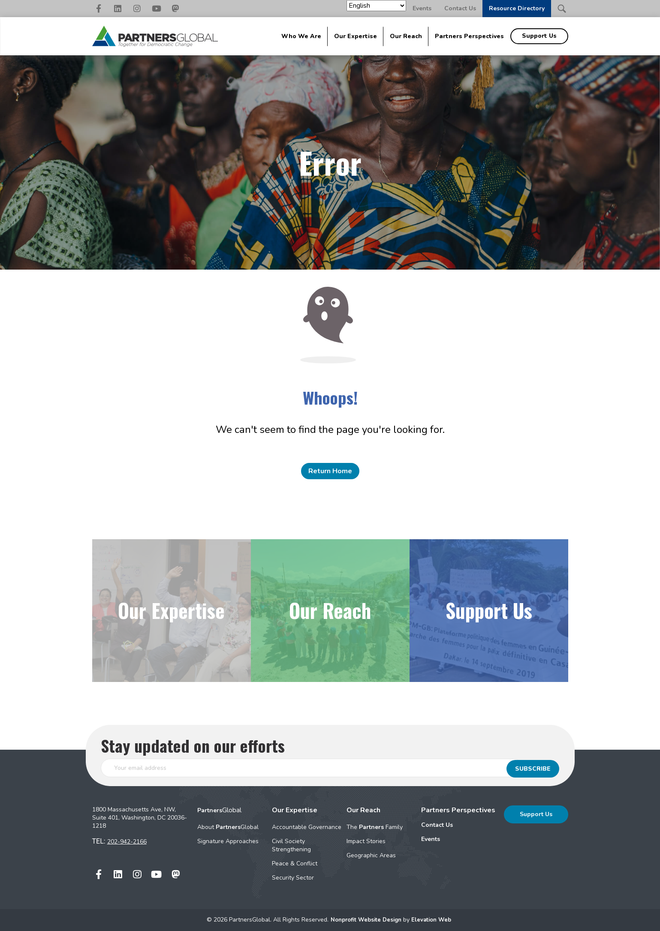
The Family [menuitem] (375, 827)
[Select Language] (376, 5)
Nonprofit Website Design (366, 920)
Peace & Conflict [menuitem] (294, 863)
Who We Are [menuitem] (301, 36)
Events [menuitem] (430, 839)
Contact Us (460, 8)
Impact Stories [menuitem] (366, 841)
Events (422, 8)
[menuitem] (458, 825)
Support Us (536, 814)
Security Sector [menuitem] (293, 878)
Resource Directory (517, 8)
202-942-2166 (127, 842)
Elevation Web (434, 920)
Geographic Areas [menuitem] (371, 855)
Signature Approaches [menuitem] (228, 841)
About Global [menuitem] (228, 827)
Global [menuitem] (219, 810)
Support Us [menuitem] (539, 36)
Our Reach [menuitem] (406, 36)
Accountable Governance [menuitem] (306, 827)
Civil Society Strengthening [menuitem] (291, 845)
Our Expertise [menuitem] (355, 36)
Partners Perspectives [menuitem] (469, 36)
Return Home (330, 471)
